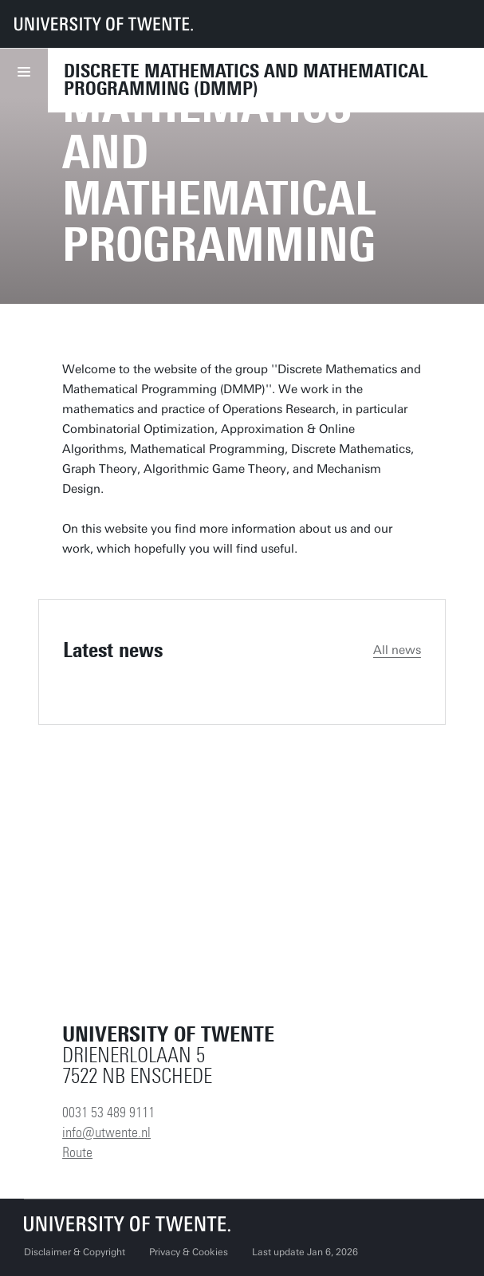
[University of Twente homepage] (103, 24)
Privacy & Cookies (188, 1252)
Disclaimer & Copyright (74, 1252)
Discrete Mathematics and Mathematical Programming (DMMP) (246, 79)
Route (77, 1152)
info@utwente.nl (106, 1132)
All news (397, 650)
